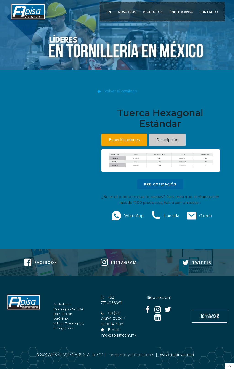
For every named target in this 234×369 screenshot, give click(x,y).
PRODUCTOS (152, 12)
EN (109, 12)
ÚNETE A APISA (181, 12)
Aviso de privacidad (177, 355)
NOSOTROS (127, 12)
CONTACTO (208, 12)
